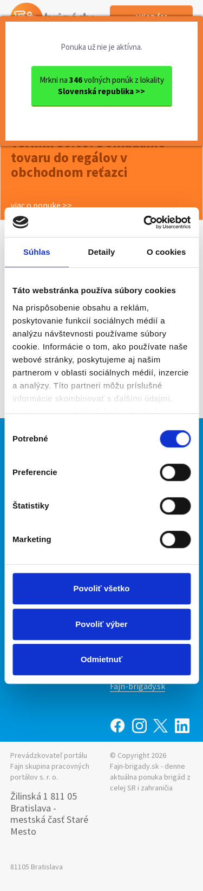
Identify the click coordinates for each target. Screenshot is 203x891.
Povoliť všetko (102, 588)
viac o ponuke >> (41, 205)
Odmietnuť (101, 659)
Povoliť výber (101, 624)
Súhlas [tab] (36, 251)
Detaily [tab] (101, 251)
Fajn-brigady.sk (137, 686)
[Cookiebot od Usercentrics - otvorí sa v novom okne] (145, 222)
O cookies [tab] (166, 251)
